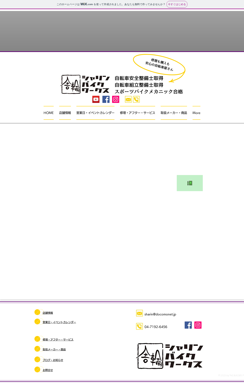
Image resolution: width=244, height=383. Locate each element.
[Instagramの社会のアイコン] (115, 99)
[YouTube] (95, 99)
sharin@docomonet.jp (160, 314)
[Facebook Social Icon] (106, 99)
